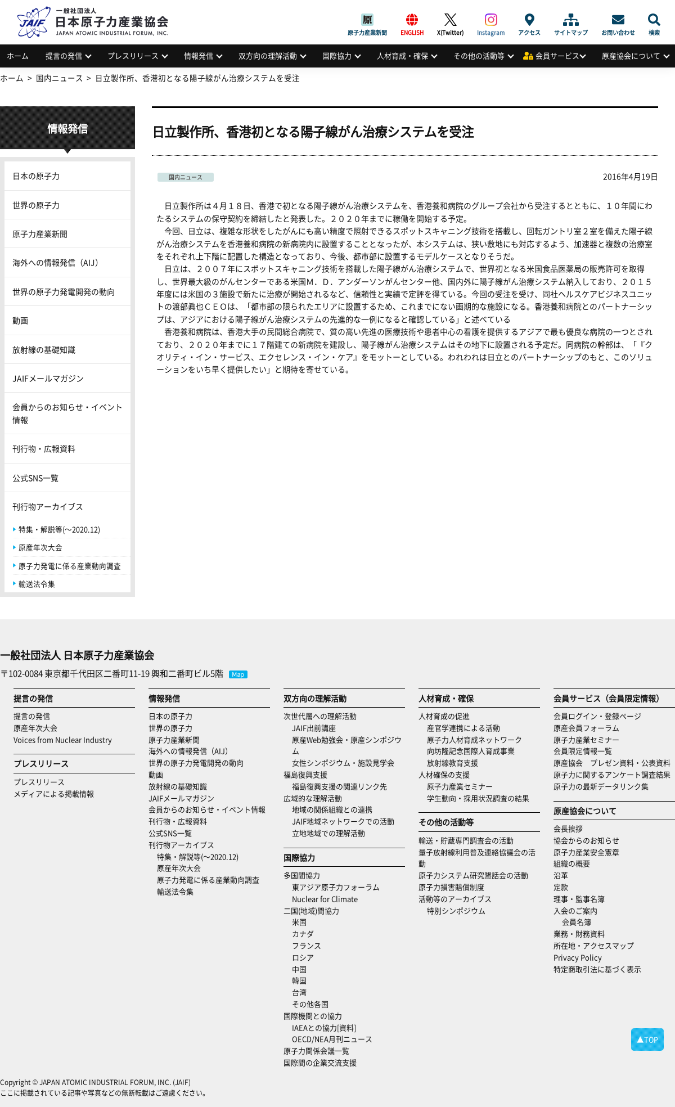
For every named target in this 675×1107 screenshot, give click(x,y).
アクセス (529, 19)
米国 (299, 921)
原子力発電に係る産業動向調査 (70, 565)
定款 (561, 886)
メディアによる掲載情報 (54, 793)
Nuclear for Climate (325, 898)
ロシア (303, 957)
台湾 (299, 992)
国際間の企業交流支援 (320, 1062)
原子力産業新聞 (367, 19)
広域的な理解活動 (313, 798)
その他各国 (310, 1003)
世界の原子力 (36, 204)
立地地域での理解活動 (328, 832)
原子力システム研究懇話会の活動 (473, 875)
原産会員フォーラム (586, 727)
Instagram (490, 19)
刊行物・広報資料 (43, 448)
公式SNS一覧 (35, 477)
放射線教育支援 (452, 762)
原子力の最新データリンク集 (601, 786)
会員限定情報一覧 (583, 750)
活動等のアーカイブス (455, 898)
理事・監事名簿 (579, 898)
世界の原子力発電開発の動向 (63, 291)
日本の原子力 (36, 175)
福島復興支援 (305, 774)
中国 (299, 969)
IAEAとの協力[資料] (324, 1027)
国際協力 (337, 55)
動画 (20, 320)
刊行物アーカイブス (47, 506)
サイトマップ (571, 19)
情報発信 (198, 55)
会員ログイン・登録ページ (597, 715)
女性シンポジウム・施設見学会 (343, 762)
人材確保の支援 (444, 774)
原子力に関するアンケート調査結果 (612, 774)
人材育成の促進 (444, 715)
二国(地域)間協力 (311, 910)
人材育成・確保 (402, 55)
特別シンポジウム (456, 910)
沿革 (561, 875)
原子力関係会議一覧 (316, 1050)
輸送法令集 (37, 583)
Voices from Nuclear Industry (63, 739)
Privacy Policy (578, 957)
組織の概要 (572, 863)
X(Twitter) (450, 19)
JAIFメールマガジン (48, 378)
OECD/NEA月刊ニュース (332, 1038)
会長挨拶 (568, 828)
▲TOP (647, 1039)
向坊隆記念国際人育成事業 (471, 750)
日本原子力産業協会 (98, 9)
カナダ (303, 933)
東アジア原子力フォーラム (336, 886)
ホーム (18, 55)
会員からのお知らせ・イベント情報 (67, 413)
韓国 (299, 980)
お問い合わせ (618, 19)
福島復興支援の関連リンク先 (339, 786)
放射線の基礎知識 (43, 349)
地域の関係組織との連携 (332, 809)
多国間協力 (302, 875)
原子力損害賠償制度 (451, 886)
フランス (306, 945)
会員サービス (557, 55)
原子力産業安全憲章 (586, 852)
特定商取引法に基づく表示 (597, 969)
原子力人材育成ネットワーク (474, 739)
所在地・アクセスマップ (594, 945)
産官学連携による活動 (463, 727)
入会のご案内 (575, 910)
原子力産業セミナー (460, 786)
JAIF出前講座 (314, 727)
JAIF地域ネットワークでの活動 (343, 821)
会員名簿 (576, 921)
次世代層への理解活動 (320, 715)
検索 (654, 19)
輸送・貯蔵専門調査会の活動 (466, 840)
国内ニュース (185, 177)
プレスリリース (133, 55)
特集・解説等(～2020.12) (59, 529)
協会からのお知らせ (586, 840)
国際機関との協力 (313, 1015)
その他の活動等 (479, 55)
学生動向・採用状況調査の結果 (482, 798)
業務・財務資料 (579, 933)
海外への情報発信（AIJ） (57, 262)
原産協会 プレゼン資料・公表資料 (612, 762)
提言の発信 (64, 55)
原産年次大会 (40, 547)
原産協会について (631, 55)
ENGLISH (412, 19)
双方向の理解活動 (267, 55)
